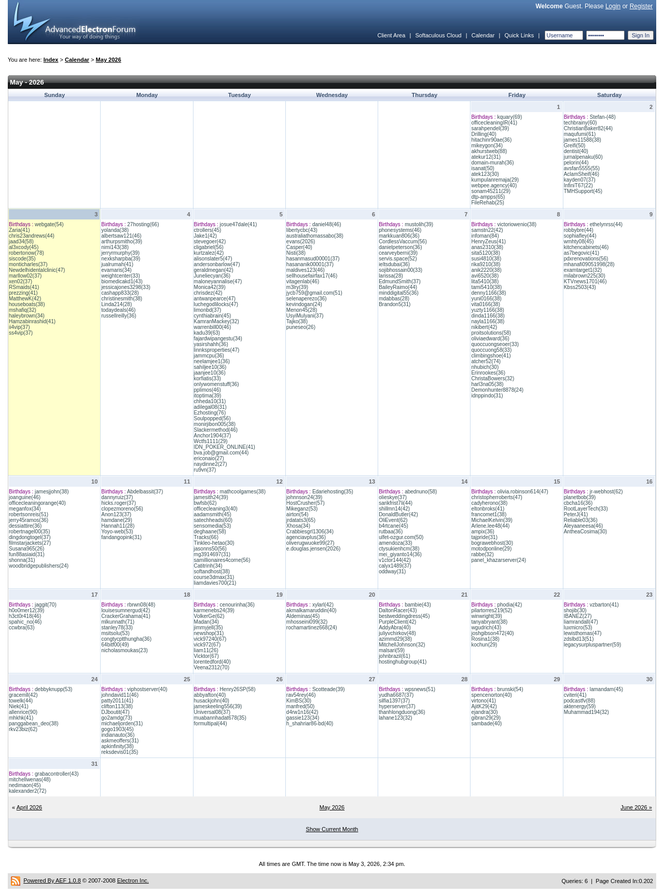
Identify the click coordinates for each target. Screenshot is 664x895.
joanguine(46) (24, 497)
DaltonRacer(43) (398, 610)
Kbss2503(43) (580, 287)
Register (641, 6)
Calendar (483, 35)
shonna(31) (22, 560)
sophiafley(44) (580, 236)
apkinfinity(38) (117, 746)
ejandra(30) (484, 712)
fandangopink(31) (121, 537)
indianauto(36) (117, 735)
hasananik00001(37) (310, 264)
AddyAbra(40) (395, 627)
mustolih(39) (419, 224)
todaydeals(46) (118, 310)
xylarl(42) (323, 605)
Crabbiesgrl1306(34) (310, 531)
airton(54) (297, 514)
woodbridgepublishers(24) (38, 566)
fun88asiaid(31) (27, 554)
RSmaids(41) (24, 287)
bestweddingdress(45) (404, 616)
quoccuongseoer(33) (495, 344)
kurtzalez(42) (209, 253)
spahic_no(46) (25, 622)
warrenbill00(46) (212, 327)
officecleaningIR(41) (494, 123)
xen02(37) (20, 281)
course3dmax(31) (214, 577)
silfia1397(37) (394, 701)
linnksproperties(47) (217, 350)
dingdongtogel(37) (30, 537)
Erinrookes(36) (488, 373)
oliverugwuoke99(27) (310, 543)
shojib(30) (575, 610)
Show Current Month (332, 829)
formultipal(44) (210, 723)
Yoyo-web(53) (117, 531)
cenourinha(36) (237, 605)
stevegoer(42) (210, 241)
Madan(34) (206, 622)
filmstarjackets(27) (30, 543)
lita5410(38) (485, 281)
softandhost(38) (212, 571)
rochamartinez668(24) (311, 627)
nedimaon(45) (25, 785)
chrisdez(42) (208, 293)
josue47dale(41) (238, 224)
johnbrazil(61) (394, 656)
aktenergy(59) (580, 706)
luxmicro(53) (578, 627)
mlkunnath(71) (117, 622)
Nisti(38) (296, 253)
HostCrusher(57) (305, 503)
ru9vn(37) (205, 470)
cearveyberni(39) (398, 253)
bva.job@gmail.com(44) (221, 453)
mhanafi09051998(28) (589, 264)
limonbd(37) (208, 310)
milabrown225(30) (584, 276)
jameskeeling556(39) (218, 706)
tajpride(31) (484, 537)
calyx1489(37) (395, 566)
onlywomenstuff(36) (216, 384)
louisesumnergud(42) (125, 610)
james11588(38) (582, 140)
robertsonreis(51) (28, 514)
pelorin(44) (576, 163)
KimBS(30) (298, 701)
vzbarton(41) (604, 605)
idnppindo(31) (487, 395)
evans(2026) (300, 241)
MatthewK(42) (25, 298)
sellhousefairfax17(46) (311, 276)
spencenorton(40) (491, 695)
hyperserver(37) (397, 706)
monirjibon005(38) (215, 424)
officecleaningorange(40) (37, 503)
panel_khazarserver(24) (498, 560)
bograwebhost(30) (492, 543)
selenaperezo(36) (306, 298)
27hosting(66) (143, 224)
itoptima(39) (208, 395)
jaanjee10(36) (210, 373)
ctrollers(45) (208, 230)
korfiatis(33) (207, 378)
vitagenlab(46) (302, 281)
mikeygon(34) (487, 145)
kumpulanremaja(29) (495, 180)
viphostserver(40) (147, 689)
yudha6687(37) (396, 695)
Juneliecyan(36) (212, 276)
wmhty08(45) (579, 241)
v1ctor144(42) (395, 560)
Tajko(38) (297, 321)
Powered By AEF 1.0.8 (52, 880)
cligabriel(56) (209, 247)
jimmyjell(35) (208, 627)
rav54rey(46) (301, 695)
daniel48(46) (326, 224)
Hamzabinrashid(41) (32, 321)
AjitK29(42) (483, 706)
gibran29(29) (486, 718)
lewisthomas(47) (583, 633)
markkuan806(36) (399, 236)
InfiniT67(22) (578, 185)
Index (51, 60)
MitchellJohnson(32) (402, 645)
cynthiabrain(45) (212, 316)
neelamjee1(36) (212, 361)
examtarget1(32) (583, 270)
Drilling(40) (483, 134)
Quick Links (519, 35)
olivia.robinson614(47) (522, 491)
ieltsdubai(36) (394, 264)
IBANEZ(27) (578, 616)
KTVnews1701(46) (585, 281)
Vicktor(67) (206, 656)
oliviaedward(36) (490, 338)
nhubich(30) (485, 367)
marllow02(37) (25, 276)
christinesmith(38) (121, 298)
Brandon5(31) (394, 304)
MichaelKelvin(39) (491, 520)
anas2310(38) (487, 247)
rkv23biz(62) (23, 729)
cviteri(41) (575, 695)
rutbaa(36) (391, 531)
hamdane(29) (116, 520)
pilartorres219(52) (491, 610)
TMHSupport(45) (583, 191)
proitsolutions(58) (491, 333)
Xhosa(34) (298, 526)
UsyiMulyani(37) (305, 316)
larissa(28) (391, 276)
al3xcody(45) (23, 247)
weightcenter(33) (120, 276)
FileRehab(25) (487, 202)
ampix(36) (482, 531)
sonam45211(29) (490, 191)
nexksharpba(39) (120, 258)
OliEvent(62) (393, 520)
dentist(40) (576, 151)
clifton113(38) (117, 706)
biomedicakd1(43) (122, 281)
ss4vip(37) (21, 333)
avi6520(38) (485, 276)
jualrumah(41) (117, 264)
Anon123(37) (116, 514)
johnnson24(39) (304, 497)
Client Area (391, 35)
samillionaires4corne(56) (222, 560)
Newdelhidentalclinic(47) (37, 270)
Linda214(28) (116, 304)
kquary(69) (509, 117)
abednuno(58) (421, 491)
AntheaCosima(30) (585, 531)
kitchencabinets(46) (586, 247)
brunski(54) (510, 689)
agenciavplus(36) (306, 537)
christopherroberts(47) (496, 497)
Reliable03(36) (581, 520)
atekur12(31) (486, 157)
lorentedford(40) (212, 662)
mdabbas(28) (394, 298)
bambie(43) (418, 605)
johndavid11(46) (120, 695)
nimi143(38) (115, 247)
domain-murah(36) (492, 163)
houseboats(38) (27, 304)
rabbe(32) (482, 554)
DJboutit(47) (115, 712)
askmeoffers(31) (120, 740)
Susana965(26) (26, 549)
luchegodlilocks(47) (216, 304)
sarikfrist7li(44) (395, 503)
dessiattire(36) (25, 526)
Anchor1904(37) (212, 435)
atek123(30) (485, 174)
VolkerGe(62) (209, 616)
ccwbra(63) (21, 627)
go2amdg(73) (116, 718)
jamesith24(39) (211, 497)
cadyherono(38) (489, 503)
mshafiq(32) (22, 310)
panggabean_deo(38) (34, 723)
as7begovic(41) (581, 253)
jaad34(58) (21, 241)
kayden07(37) (580, 180)
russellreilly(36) (118, 316)
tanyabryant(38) (489, 622)
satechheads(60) (213, 520)
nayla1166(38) (487, 321)
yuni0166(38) (486, 298)
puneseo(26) (300, 327)
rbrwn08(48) (141, 605)
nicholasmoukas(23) (124, 650)
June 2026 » (636, 807)
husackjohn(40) (211, 701)
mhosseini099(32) (307, 622)
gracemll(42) (23, 695)
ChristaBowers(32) (492, 378)
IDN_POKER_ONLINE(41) (224, 447)
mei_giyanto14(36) (400, 554)
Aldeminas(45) (303, 616)
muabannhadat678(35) (220, 718)
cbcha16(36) (578, 503)
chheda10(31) (210, 401)
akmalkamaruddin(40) (311, 610)
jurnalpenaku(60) (583, 157)
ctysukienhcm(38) (399, 549)
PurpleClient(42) (397, 622)
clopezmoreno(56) (122, 509)
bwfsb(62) (205, 503)
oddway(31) (392, 571)
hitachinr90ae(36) (491, 140)
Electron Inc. (133, 880)
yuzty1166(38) (487, 310)
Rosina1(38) (485, 639)
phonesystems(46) (400, 230)
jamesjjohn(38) (52, 491)
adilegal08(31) (210, 407)
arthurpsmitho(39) (121, 241)
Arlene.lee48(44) (490, 526)
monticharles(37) (28, 264)
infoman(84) (485, 236)
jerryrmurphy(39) (120, 253)
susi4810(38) (486, 258)
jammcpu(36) (209, 356)
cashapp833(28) (120, 293)
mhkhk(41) (21, 718)
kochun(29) (484, 645)
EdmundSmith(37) (400, 281)
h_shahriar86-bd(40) (310, 723)
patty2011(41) (117, 701)
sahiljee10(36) (210, 367)
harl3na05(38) (487, 384)
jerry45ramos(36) (28, 520)
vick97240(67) (210, 639)
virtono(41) (483, 701)
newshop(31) (209, 633)
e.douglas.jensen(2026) (313, 549)
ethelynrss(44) (606, 224)
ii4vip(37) (19, 327)
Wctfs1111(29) (211, 441)
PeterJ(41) (576, 514)
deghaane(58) (210, 531)
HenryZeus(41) (488, 241)
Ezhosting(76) (210, 413)
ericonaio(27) (209, 458)
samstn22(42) (487, 230)
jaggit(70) (46, 605)
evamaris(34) (116, 270)
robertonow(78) (26, 253)
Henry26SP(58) (238, 689)
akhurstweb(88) (489, 151)
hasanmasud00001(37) (313, 258)
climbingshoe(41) (490, 356)
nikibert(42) (484, 327)
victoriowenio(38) (516, 224)
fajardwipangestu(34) (218, 338)
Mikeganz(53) (302, 509)
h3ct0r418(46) (25, 616)
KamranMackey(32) (216, 321)
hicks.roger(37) (118, 503)
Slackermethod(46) (216, 430)
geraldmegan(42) (213, 270)
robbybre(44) (578, 230)
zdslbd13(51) (579, 639)
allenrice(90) (23, 712)
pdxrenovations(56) (586, 258)
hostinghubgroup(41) (402, 662)
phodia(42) (509, 605)
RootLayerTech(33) (586, 509)
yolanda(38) (115, 230)
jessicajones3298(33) (125, 287)
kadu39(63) (207, 333)
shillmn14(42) (394, 509)
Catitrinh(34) (208, 566)
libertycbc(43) (301, 230)
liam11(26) (206, 650)
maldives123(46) (305, 270)
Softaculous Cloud (438, 35)
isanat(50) (482, 168)
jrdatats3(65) (300, 520)
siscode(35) (22, 258)
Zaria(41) (19, 230)
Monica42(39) (210, 287)
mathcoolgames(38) (243, 491)
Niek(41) (19, 706)
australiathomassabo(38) (314, 236)
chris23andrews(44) (31, 236)
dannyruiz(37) (117, 497)
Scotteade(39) (328, 689)
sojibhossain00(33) (400, 270)
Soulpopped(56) (212, 418)
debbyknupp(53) (53, 689)
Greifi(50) (575, 145)
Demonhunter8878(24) (497, 390)
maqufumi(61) (580, 134)
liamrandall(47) (581, 622)
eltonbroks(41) (487, 509)
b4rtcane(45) (393, 526)
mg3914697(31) (212, 554)
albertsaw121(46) (121, 236)
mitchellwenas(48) (30, 779)
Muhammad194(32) (586, 712)
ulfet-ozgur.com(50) (401, 537)
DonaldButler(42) (398, 514)
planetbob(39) (580, 497)
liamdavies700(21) (215, 583)
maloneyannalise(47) (218, 281)
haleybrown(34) (27, 316)
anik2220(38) (486, 270)
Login (612, 6)
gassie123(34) (302, 718)
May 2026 (108, 60)
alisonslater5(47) (213, 258)
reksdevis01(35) (119, 752)
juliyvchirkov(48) (397, 633)
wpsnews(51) (420, 689)
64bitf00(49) (115, 645)
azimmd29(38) (395, 639)
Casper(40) (299, 247)
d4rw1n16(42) (302, 712)
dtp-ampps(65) (488, 197)
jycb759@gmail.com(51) (314, 293)
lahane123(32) (395, 718)
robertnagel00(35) (29, 531)
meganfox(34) (25, 509)
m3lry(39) (297, 287)
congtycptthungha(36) (126, 639)
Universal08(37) (212, 712)
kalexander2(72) (27, 791)
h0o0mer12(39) (26, 610)
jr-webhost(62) (606, 491)
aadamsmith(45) (212, 514)
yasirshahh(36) (211, 344)
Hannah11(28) (117, 526)
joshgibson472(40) (492, 633)
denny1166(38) (488, 293)
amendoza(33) (395, 543)
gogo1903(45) (117, 729)
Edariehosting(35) (332, 491)
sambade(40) (486, 723)
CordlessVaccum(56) (403, 241)
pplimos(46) (207, 390)
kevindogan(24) (304, 304)
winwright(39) (486, 616)
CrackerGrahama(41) (125, 616)
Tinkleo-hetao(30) (214, 543)
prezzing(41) (23, 293)
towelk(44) (21, 701)
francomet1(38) (488, 514)
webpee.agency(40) (494, 185)
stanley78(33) (117, 627)
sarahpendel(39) (490, 128)
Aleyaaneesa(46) (583, 526)
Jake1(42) (205, 236)
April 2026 (30, 807)
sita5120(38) (485, 253)
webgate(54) (49, 224)
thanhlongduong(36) (402, 712)
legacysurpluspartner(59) (592, 645)
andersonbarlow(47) (217, 264)
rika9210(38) (485, 264)
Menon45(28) (301, 310)
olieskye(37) (393, 497)
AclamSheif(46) (581, 174)
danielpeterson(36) (400, 247)
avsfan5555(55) (582, 168)
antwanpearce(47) (215, 298)
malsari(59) (392, 650)
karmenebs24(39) (214, 610)
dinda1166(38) (488, 316)
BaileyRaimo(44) (398, 287)
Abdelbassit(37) (145, 491)
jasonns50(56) (210, 549)
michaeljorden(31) (122, 723)
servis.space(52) (398, 258)
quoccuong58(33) (491, 350)
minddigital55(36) (399, 293)
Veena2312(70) (211, 667)
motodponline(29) (491, 549)
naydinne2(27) (210, 464)
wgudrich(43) (486, 627)
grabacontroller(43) (57, 774)
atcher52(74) (486, 361)
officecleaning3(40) (216, 509)
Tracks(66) (206, 537)
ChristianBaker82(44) (588, 128)
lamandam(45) (606, 689)
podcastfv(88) (580, 701)
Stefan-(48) (603, 117)
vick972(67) (207, 645)
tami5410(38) (486, 287)
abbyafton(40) (210, 695)
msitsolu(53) (115, 633)
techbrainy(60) (580, 123)
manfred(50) (300, 706)
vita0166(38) (485, 304)
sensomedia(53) (212, 526)
